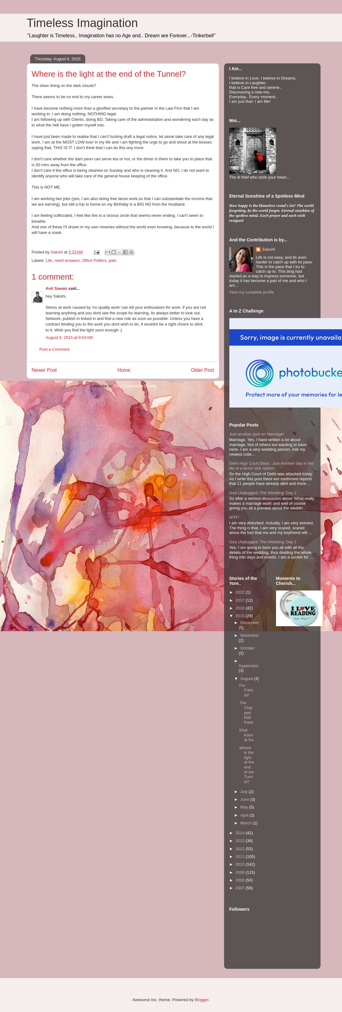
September (249, 665)
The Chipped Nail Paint (246, 712)
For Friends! (246, 690)
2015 (241, 615)
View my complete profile (251, 292)
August (247, 678)
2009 (241, 872)
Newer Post (44, 370)
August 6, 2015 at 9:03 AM (69, 337)
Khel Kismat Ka (246, 735)
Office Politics (94, 260)
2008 (241, 880)
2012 (241, 848)
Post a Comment (55, 349)
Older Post (202, 370)
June (245, 799)
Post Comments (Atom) (135, 386)
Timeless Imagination (82, 23)
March (246, 823)
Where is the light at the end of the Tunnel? (246, 764)
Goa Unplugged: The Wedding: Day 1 (263, 542)
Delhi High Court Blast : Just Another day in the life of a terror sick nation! (271, 466)
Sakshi (268, 249)
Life (49, 260)
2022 (241, 592)
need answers (67, 260)
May (244, 807)
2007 (241, 888)
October (247, 648)
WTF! (234, 517)
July (244, 791)
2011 (241, 856)
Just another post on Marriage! (256, 434)
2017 (241, 600)
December (249, 622)
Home (123, 370)
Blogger (201, 999)
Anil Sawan (56, 288)
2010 (241, 864)
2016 (241, 608)
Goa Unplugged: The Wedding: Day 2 (263, 492)
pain (112, 260)
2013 (241, 840)
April (245, 815)
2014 (241, 833)
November (249, 635)
